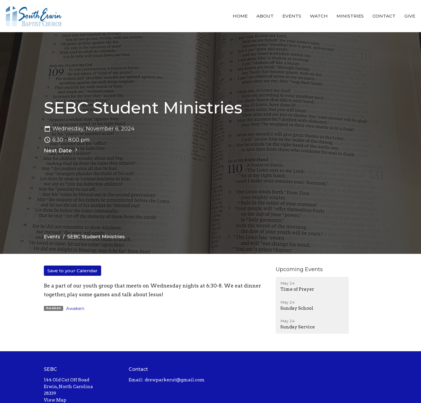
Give (409, 16)
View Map (55, 400)
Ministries (350, 16)
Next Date (61, 150)
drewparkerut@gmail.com (175, 380)
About (265, 16)
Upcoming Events (299, 269)
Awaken (75, 308)
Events (291, 16)
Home (240, 16)
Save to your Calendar (72, 270)
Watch (319, 16)
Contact (384, 16)
